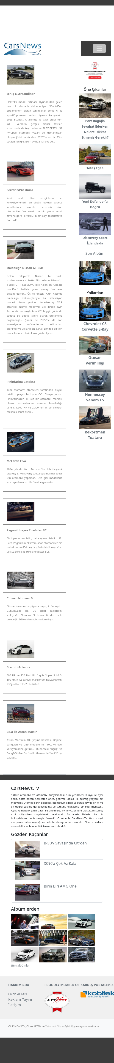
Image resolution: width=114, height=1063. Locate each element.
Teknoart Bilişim (55, 1026)
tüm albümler (20, 965)
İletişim (14, 1004)
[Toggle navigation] (99, 48)
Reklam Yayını (20, 999)
